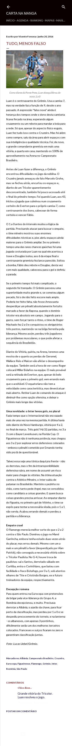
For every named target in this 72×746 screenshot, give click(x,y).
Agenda (22, 20)
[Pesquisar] (63, 6)
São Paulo (22, 668)
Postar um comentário (21, 711)
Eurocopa (11, 663)
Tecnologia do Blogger (36, 734)
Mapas (49, 20)
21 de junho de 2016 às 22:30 (33, 702)
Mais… (60, 20)
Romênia (11, 668)
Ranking (36, 20)
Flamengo (36, 663)
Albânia (24, 658)
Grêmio (47, 663)
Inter (54, 663)
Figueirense (23, 663)
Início (10, 20)
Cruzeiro (59, 658)
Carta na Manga (21, 13)
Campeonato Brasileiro (41, 658)
